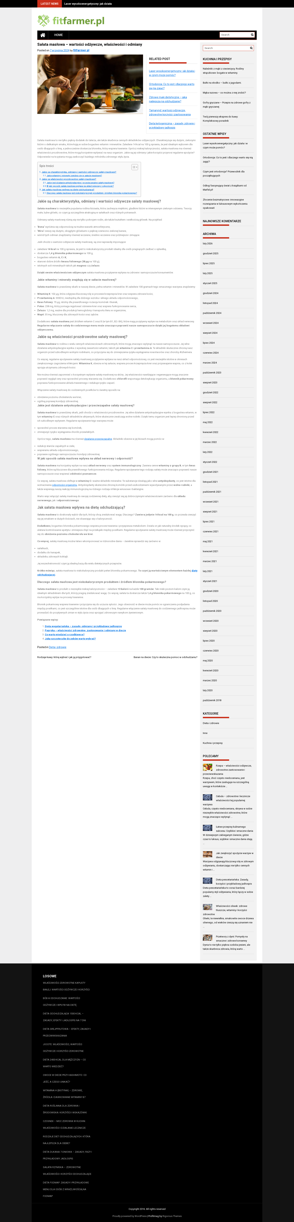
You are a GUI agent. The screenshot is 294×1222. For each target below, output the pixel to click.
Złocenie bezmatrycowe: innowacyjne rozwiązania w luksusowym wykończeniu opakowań (225, 203)
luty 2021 (207, 571)
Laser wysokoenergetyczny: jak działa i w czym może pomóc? (102, 3)
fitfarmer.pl (81, 50)
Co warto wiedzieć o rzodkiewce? (65, 634)
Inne (205, 733)
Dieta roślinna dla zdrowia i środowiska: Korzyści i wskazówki (65, 1109)
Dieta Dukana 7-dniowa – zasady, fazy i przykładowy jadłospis (67, 1155)
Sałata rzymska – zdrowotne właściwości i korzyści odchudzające (67, 1170)
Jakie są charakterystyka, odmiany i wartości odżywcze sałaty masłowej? (79, 172)
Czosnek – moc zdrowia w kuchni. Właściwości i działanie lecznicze (64, 1124)
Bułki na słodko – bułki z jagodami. (222, 82)
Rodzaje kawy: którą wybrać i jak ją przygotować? (64, 657)
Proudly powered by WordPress (129, 1216)
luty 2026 (207, 243)
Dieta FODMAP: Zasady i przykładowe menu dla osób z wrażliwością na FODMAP (66, 1189)
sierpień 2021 (210, 511)
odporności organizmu (64, 485)
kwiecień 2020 (210, 670)
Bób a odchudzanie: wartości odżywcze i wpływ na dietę (61, 1001)
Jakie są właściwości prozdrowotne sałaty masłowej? (69, 179)
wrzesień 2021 (210, 501)
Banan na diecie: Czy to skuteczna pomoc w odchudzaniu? (165, 657)
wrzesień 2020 (210, 620)
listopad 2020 (210, 601)
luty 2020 (207, 690)
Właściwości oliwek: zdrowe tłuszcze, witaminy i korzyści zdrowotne (225, 910)
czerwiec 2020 (210, 650)
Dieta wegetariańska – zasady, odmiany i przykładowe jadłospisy (83, 626)
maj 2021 (208, 541)
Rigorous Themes (172, 1216)
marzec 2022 (210, 442)
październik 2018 (212, 700)
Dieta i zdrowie (57, 647)
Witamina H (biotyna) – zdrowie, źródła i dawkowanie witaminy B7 (64, 1094)
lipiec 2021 (208, 521)
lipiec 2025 (208, 263)
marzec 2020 (210, 680)
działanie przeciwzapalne (98, 438)
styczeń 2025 (210, 283)
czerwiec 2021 (210, 531)
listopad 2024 (210, 303)
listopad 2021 (210, 481)
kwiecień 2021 (210, 551)
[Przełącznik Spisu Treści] (133, 167)
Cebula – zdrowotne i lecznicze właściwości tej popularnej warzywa (226, 800)
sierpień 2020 (210, 630)
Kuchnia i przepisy (213, 743)
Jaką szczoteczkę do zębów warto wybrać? (70, 638)
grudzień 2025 (210, 253)
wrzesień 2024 (210, 323)
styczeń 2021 (210, 581)
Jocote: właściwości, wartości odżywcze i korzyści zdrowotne (63, 1047)
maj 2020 (208, 660)
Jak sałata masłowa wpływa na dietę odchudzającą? (68, 189)
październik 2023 (212, 372)
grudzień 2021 (210, 471)
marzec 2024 (210, 362)
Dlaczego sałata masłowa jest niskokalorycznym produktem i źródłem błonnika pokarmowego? (92, 193)
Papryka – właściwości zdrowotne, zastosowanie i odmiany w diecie (85, 630)
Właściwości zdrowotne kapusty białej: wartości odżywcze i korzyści (66, 986)
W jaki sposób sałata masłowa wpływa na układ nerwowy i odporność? (80, 186)
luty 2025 (207, 273)
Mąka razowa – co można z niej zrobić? (224, 92)
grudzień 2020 (210, 591)
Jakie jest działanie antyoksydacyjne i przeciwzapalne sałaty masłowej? (80, 183)
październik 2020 (212, 611)
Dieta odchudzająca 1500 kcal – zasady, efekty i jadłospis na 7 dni (64, 1017)
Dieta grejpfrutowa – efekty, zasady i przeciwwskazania (67, 1032)
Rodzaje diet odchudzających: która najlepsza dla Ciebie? (66, 1140)
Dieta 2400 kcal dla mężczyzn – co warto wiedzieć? (64, 1063)
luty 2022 (207, 452)
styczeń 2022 (210, 462)
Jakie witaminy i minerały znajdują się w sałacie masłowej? (74, 175)
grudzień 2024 (210, 293)
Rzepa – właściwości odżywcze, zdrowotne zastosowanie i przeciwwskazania (227, 769)
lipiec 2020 (208, 640)
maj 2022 (208, 422)
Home (58, 35)
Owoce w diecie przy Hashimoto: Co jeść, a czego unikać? (65, 1078)
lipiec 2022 (208, 412)
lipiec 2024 (208, 342)
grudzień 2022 (210, 392)
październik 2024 (212, 313)
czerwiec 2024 (210, 352)
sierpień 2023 (210, 382)
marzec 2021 (210, 561)
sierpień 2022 (210, 402)
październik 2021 (212, 491)
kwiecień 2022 (210, 432)
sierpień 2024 (210, 332)
